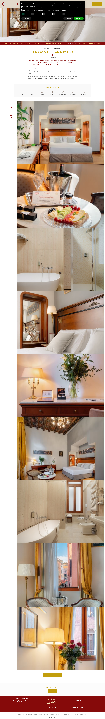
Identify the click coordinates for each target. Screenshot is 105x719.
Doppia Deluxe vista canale (38, 43)
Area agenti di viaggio (78, 707)
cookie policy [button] (33, 6)
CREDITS (78, 700)
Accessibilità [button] (53, 717)
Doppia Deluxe (28, 43)
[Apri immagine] (60, 132)
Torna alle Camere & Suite (52, 675)
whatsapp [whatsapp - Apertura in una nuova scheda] (17, 708)
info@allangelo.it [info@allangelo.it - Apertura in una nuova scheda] (17, 4)
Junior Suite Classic (49, 43)
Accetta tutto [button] (78, 18)
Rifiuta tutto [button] (68, 18)
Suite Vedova (97, 43)
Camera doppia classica (18, 43)
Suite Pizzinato (82, 43)
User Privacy (78, 705)
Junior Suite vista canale (60, 43)
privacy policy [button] (62, 3)
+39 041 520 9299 (18, 705)
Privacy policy (78, 702)
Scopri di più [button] (26, 18)
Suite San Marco (89, 43)
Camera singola (8, 43)
